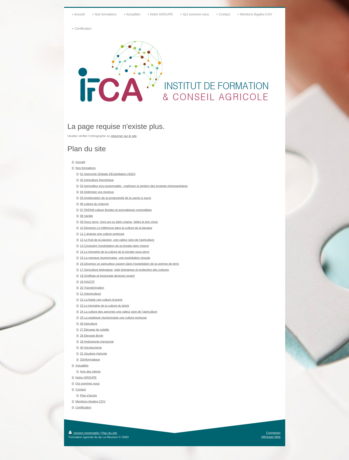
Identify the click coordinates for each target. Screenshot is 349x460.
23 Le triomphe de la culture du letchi (104, 305)
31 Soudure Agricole (93, 353)
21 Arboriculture (90, 293)
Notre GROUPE (86, 377)
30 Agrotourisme (91, 347)
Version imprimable (84, 433)
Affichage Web (270, 437)
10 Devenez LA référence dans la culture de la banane (116, 228)
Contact (81, 389)
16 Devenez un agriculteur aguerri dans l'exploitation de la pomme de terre (129, 263)
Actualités (82, 365)
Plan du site (109, 433)
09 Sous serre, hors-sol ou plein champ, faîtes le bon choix (119, 222)
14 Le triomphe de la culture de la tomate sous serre (114, 251)
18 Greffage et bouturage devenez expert (107, 275)
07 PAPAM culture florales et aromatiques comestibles (116, 210)
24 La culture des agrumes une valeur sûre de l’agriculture (118, 311)
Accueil (80, 162)
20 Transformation (92, 287)
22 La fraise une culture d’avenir (101, 299)
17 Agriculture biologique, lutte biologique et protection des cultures (124, 269)
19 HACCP (87, 281)
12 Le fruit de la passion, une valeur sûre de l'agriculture (117, 240)
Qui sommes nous (88, 383)
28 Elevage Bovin (91, 335)
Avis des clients (90, 371)
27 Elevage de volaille (94, 329)
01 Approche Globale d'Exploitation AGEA (107, 174)
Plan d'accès (88, 395)
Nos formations (86, 168)
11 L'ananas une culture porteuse (102, 234)
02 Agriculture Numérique (97, 180)
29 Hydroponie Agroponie (97, 341)
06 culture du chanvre (94, 204)
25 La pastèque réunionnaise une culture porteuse (113, 317)
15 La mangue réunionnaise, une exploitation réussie (115, 257)
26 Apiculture (88, 323)
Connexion (273, 432)
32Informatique (90, 359)
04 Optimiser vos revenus (97, 192)
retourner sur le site (124, 136)
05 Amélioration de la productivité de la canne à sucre (115, 198)
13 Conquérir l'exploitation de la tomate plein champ (114, 245)
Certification (83, 407)
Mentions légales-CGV (91, 401)
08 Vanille (86, 216)
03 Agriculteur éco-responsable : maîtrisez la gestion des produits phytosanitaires (134, 186)
